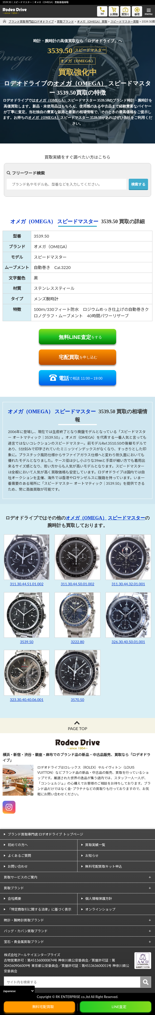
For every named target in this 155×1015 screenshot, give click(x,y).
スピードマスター (77, 221)
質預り (125, 11)
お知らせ (92, 856)
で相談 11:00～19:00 (80, 378)
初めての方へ (18, 845)
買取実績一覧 (95, 845)
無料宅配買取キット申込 (103, 866)
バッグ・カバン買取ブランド (26, 931)
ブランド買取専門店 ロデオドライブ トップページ (45, 834)
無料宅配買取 (43, 1006)
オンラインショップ (100, 909)
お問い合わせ (18, 866)
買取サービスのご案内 (20, 877)
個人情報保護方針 (98, 898)
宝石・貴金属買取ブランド (24, 942)
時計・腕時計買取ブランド (24, 920)
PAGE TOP (77, 728)
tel (102, 10)
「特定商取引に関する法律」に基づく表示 (39, 909)
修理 (137, 11)
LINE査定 (119, 1006)
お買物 (114, 11)
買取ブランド (14, 888)
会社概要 (14, 898)
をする (80, 337)
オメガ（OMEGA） (80, 83)
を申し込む (78, 357)
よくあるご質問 (19, 856)
